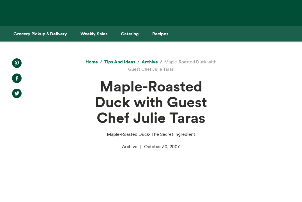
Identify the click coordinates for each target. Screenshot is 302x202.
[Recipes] (160, 33)
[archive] (150, 62)
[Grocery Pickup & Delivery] (40, 33)
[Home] (92, 62)
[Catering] (130, 33)
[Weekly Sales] (93, 33)
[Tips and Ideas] (119, 62)
